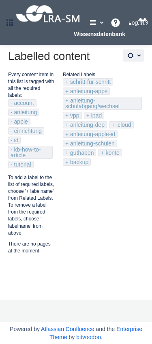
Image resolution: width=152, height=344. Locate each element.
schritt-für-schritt (90, 82)
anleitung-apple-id (92, 134)
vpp (74, 115)
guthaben (82, 153)
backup (79, 162)
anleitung (25, 112)
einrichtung (28, 131)
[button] (9, 23)
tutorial (22, 164)
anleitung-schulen (92, 143)
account (24, 103)
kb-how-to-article (26, 152)
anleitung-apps (88, 91)
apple (21, 121)
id (16, 140)
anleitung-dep (87, 125)
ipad (96, 115)
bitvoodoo (88, 337)
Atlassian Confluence (67, 329)
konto (113, 153)
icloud (123, 125)
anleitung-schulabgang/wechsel (92, 103)
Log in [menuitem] (136, 22)
